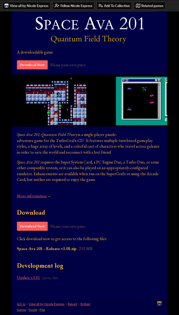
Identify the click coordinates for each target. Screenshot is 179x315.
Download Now (32, 64)
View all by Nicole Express (46, 304)
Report (72, 304)
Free (42, 310)
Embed (85, 304)
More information (34, 196)
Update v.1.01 (28, 277)
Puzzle (33, 310)
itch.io (21, 304)
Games (21, 310)
